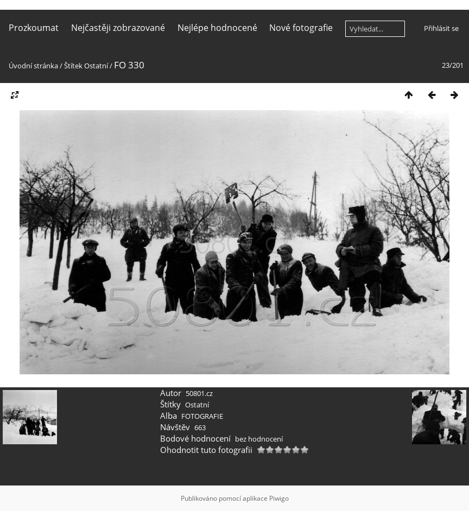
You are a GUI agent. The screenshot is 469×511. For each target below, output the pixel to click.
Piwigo (279, 498)
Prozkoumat (34, 28)
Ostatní (96, 66)
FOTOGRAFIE (202, 416)
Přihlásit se (441, 28)
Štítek (73, 66)
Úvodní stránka (33, 66)
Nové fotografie (301, 28)
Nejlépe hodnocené (217, 28)
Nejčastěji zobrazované (118, 28)
